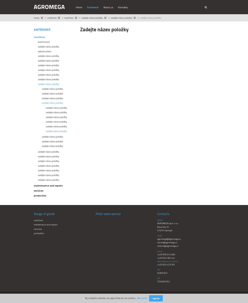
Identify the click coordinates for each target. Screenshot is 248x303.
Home (36, 17)
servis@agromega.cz (167, 242)
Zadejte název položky (92, 17)
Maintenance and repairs (46, 224)
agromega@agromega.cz (169, 239)
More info (142, 298)
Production (39, 233)
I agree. (156, 298)
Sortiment (51, 17)
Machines (69, 17)
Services (38, 229)
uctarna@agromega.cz (167, 246)
